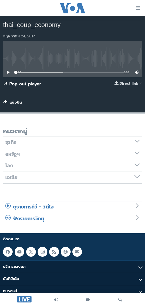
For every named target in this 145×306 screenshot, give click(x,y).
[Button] (12, 103)
